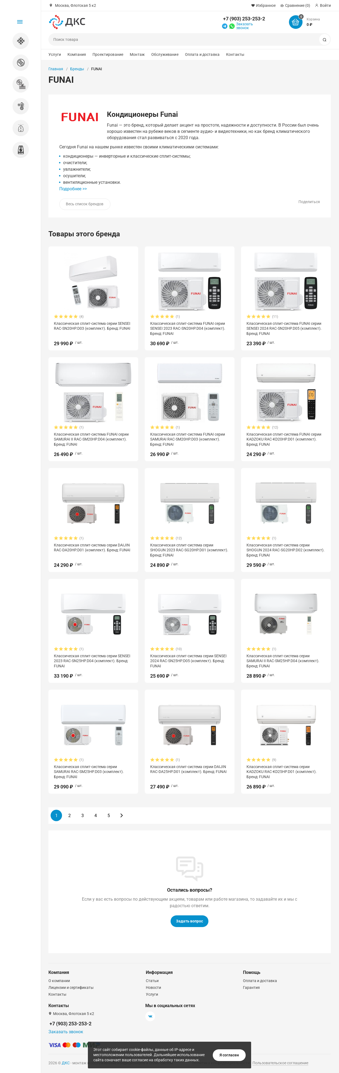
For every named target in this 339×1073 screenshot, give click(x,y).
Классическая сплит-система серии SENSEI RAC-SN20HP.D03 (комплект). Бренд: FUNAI (92, 326)
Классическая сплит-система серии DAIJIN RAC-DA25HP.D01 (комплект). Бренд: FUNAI (188, 769)
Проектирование (108, 54)
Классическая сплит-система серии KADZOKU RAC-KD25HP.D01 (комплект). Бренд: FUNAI (281, 772)
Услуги (54, 54)
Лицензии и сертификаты (71, 987)
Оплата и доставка (202, 54)
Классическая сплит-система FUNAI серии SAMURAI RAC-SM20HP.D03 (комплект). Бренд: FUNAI (187, 439)
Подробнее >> (73, 188)
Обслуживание (164, 54)
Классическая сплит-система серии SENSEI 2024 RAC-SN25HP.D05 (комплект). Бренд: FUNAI (188, 661)
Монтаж (137, 54)
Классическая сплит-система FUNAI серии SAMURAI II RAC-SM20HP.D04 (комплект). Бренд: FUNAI (91, 439)
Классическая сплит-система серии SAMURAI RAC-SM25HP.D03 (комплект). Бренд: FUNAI (89, 772)
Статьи (152, 981)
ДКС (66, 1063)
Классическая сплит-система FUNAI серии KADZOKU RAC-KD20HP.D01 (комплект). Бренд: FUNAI (283, 439)
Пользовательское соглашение (280, 1063)
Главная (55, 69)
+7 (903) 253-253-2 (244, 19)
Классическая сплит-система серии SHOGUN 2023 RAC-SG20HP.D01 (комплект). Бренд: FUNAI (189, 550)
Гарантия (251, 987)
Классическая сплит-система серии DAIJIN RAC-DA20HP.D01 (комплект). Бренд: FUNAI (92, 547)
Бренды (77, 69)
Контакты (235, 54)
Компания (76, 54)
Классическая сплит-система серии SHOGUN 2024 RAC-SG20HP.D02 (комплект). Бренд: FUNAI (285, 550)
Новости (153, 987)
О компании (59, 981)
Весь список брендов (84, 204)
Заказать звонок (244, 26)
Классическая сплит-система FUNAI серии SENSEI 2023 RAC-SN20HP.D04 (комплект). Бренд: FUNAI (187, 328)
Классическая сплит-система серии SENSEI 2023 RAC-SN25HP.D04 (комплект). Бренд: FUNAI (92, 661)
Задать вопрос (189, 921)
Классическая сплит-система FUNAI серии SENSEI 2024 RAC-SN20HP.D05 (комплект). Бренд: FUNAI (284, 328)
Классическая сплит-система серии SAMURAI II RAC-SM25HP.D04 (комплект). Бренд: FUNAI (282, 661)
